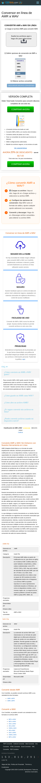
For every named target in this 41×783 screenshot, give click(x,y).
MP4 (18, 70)
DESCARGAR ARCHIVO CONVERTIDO (21, 85)
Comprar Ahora (20, 109)
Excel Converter (26, 746)
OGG (19, 76)
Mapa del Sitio (6, 764)
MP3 (18, 63)
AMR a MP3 (11, 698)
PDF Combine (14, 749)
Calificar (20, 432)
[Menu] (38, 2)
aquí (23, 359)
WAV (18, 73)
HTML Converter (15, 746)
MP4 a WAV (12, 719)
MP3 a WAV (12, 721)
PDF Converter (7, 744)
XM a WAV (12, 726)
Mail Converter (29, 744)
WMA (19, 67)
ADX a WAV (12, 724)
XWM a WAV (12, 728)
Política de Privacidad (17, 764)
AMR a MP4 (11, 701)
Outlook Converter (18, 744)
